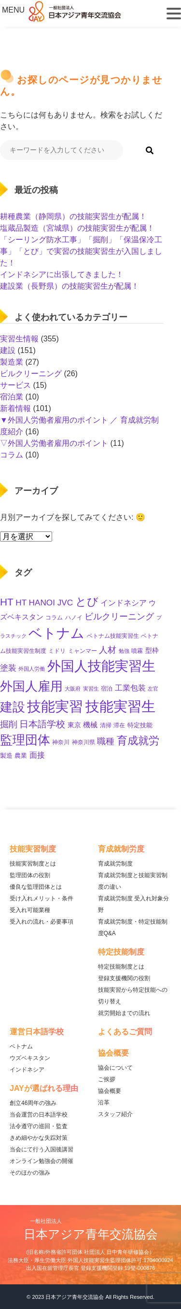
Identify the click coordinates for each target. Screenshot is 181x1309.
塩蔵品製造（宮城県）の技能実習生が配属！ (77, 228)
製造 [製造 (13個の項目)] (6, 755)
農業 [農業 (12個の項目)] (20, 755)
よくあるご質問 (125, 1032)
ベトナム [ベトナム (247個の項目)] (56, 633)
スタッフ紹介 (115, 1114)
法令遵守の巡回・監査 (39, 1126)
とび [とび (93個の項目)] (86, 601)
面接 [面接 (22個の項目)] (37, 755)
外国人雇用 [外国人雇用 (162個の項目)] (31, 686)
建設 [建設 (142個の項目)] (12, 707)
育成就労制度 (115, 863)
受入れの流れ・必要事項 (41, 921)
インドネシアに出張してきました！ (62, 274)
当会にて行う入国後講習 (41, 1149)
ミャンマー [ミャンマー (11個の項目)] (82, 650)
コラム (11, 455)
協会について (115, 1067)
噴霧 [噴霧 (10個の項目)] (137, 650)
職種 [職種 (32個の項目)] (105, 741)
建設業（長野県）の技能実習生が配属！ (69, 286)
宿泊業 (11, 397)
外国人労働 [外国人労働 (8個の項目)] (31, 669)
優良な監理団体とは (36, 886)
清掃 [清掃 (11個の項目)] (105, 725)
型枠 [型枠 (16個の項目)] (152, 650)
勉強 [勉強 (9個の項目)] (124, 651)
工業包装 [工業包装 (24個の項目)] (130, 687)
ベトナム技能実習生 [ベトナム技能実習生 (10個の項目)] (113, 635)
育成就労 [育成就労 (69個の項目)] (138, 741)
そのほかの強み (30, 1172)
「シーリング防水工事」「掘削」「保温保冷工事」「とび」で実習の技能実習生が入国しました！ (81, 251)
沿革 (104, 1102)
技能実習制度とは (33, 863)
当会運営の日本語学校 (39, 1114)
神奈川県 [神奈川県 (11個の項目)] (83, 742)
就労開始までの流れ (124, 1013)
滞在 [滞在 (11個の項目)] (119, 725)
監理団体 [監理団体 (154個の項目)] (25, 740)
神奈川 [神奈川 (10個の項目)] (61, 742)
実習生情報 (19, 339)
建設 (7, 350)
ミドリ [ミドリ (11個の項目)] (57, 650)
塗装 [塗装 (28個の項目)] (8, 668)
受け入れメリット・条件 (41, 898)
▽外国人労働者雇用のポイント (54, 443)
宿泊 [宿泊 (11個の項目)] (106, 688)
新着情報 (15, 408)
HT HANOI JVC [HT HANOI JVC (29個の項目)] (44, 602)
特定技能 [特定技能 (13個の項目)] (140, 725)
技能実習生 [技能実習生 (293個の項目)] (120, 706)
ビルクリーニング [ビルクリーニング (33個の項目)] (119, 616)
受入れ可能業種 (30, 910)
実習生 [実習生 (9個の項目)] (91, 688)
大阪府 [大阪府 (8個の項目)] (73, 688)
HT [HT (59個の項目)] (7, 601)
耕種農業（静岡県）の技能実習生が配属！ (73, 216)
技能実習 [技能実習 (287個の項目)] (55, 706)
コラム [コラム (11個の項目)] (54, 617)
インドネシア (27, 1069)
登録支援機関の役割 (124, 978)
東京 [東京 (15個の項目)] (74, 725)
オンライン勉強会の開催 (41, 1161)
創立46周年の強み (33, 1103)
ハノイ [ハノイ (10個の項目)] (74, 617)
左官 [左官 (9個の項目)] (153, 688)
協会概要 (109, 1091)
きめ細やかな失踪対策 (39, 1137)
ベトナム (21, 1046)
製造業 (11, 362)
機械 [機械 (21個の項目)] (90, 725)
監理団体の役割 (30, 875)
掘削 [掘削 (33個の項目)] (8, 724)
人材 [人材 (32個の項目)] (107, 650)
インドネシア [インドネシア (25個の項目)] (123, 602)
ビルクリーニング (31, 373)
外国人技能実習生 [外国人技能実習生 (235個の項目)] (101, 666)
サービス (15, 385)
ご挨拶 (106, 1079)
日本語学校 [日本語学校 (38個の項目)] (42, 724)
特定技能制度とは (121, 966)
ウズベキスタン (30, 1058)
